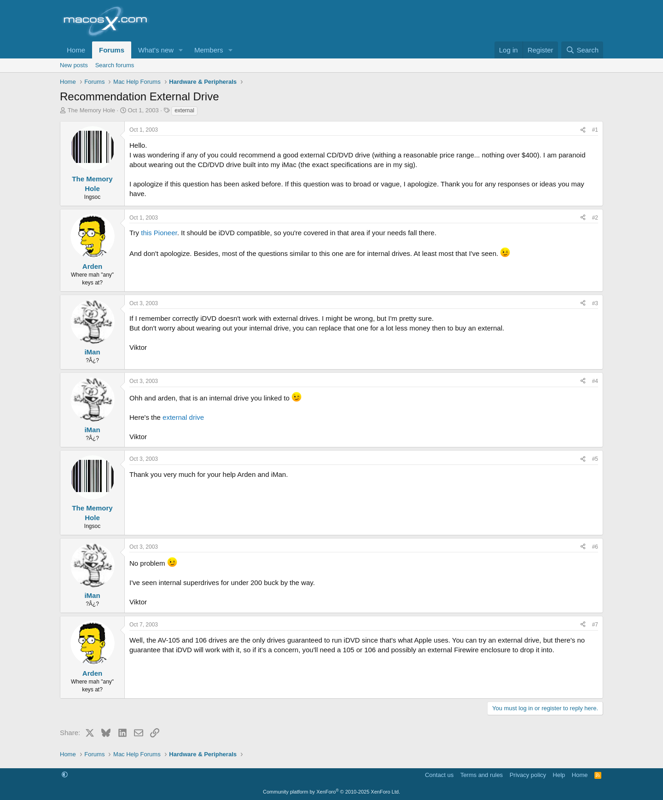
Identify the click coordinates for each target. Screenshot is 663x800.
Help (559, 774)
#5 (595, 459)
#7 (595, 624)
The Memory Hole (91, 110)
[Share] (583, 130)
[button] (180, 49)
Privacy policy (528, 774)
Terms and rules (481, 774)
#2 (595, 217)
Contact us (439, 774)
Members (208, 50)
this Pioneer (159, 233)
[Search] (582, 49)
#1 (595, 130)
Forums (111, 50)
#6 (595, 547)
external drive (183, 417)
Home (76, 50)
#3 (595, 303)
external (184, 110)
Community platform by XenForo (331, 791)
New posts (74, 65)
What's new (156, 50)
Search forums (114, 65)
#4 (595, 381)
